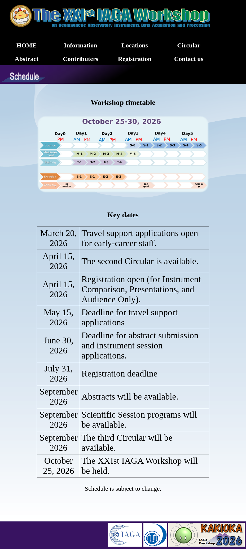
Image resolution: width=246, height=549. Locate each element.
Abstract (26, 58)
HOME (26, 45)
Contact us (188, 58)
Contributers (80, 58)
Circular (188, 45)
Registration (135, 58)
